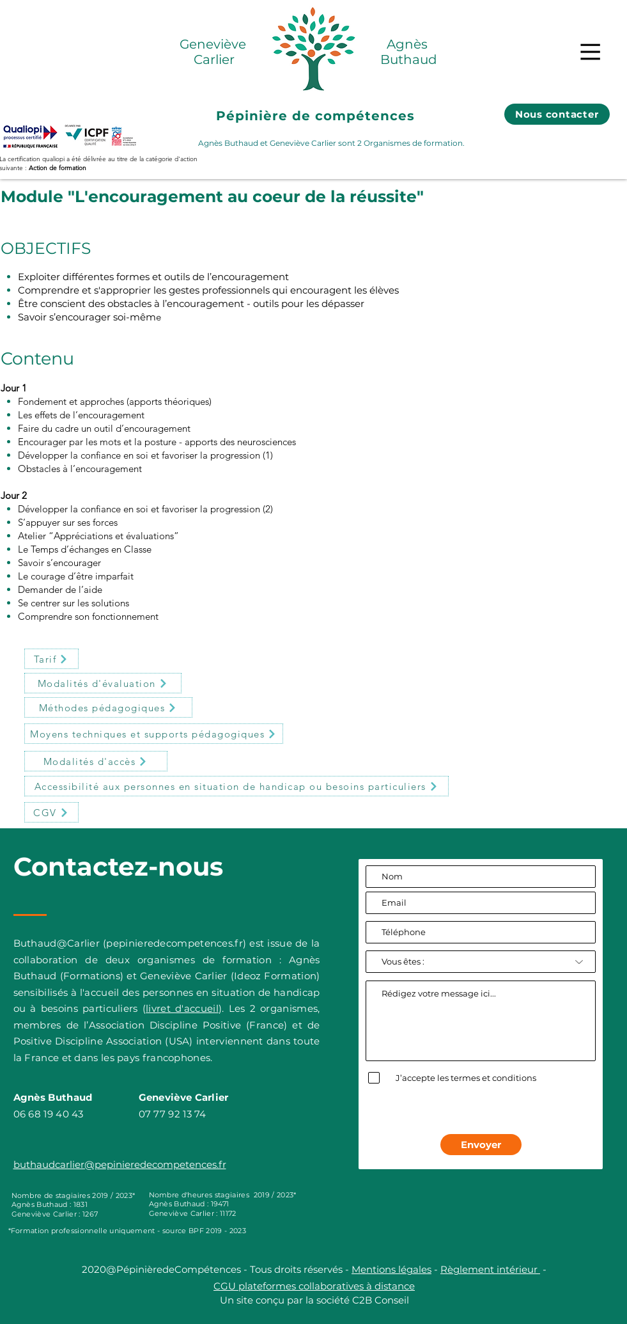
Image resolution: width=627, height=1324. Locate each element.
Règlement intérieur (490, 1269)
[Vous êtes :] (481, 961)
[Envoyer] (481, 1144)
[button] (590, 51)
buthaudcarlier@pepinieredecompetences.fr (119, 1164)
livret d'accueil (182, 1008)
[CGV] (51, 812)
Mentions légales (391, 1269)
